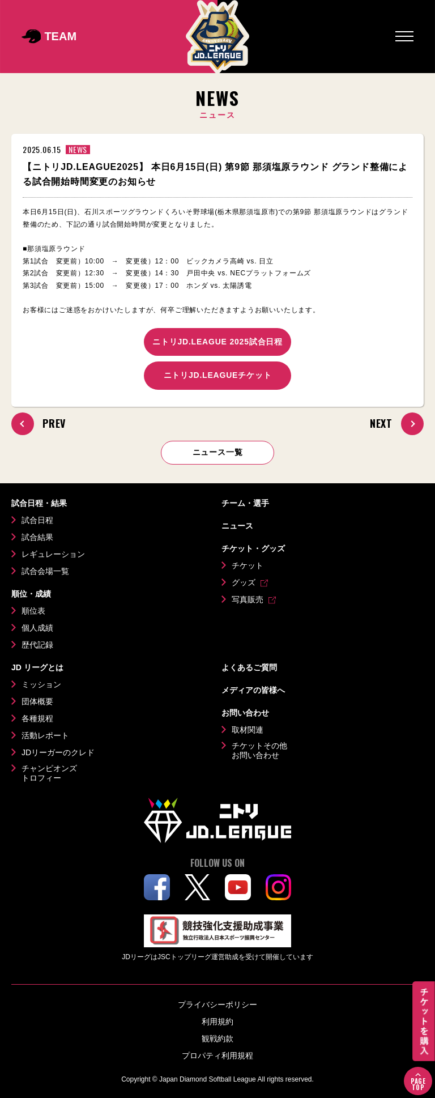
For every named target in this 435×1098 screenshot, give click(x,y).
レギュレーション (53, 554)
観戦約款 (217, 1038)
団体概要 (37, 701)
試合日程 (37, 520)
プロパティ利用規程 (217, 1055)
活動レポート (45, 735)
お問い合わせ (245, 712)
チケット (247, 565)
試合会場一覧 (45, 571)
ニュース (237, 525)
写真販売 (247, 599)
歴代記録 (37, 644)
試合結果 (37, 537)
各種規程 (37, 718)
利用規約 (217, 1021)
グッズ (243, 582)
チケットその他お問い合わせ (259, 750)
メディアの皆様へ (253, 690)
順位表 (33, 610)
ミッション (41, 684)
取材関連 (247, 729)
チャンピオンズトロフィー (49, 773)
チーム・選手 (245, 503)
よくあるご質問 (249, 667)
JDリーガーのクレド (58, 752)
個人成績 (37, 627)
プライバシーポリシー (217, 1004)
